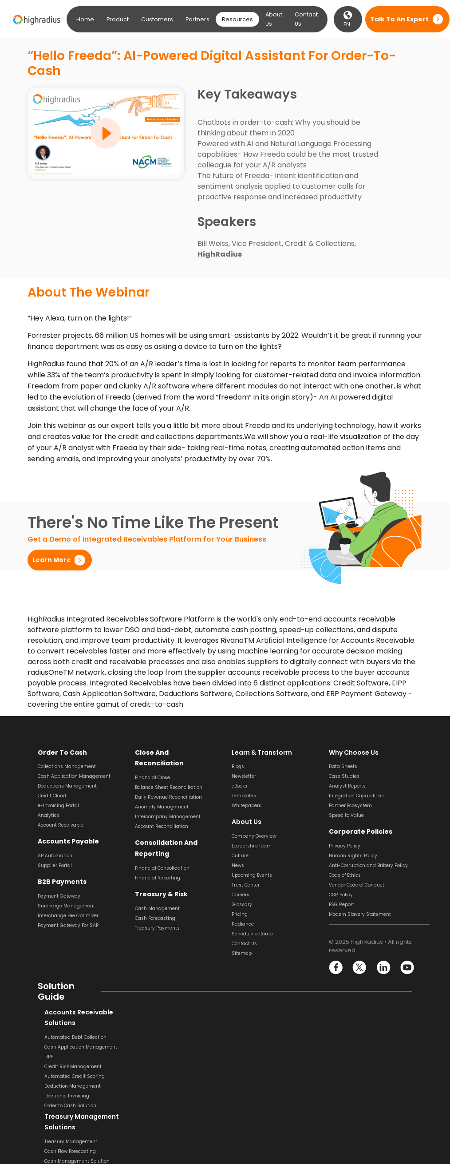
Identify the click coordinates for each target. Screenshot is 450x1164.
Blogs (238, 766)
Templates (244, 795)
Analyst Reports (347, 786)
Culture (240, 855)
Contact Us (306, 19)
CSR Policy (341, 894)
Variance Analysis (350, 1105)
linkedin (383, 967)
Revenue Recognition (159, 1066)
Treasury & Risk (159, 882)
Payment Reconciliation (356, 1056)
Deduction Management (66, 1086)
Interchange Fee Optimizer (68, 915)
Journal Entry (344, 1096)
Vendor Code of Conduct (356, 885)
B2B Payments (61, 881)
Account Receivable (60, 825)
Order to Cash (61, 752)
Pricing (240, 914)
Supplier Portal (55, 865)
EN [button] (347, 19)
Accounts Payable (67, 841)
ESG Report (341, 904)
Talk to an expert (399, 19)
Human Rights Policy (353, 855)
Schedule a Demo (252, 933)
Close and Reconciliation (176, 752)
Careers (240, 894)
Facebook (336, 967)
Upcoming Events (252, 875)
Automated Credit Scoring (68, 1076)
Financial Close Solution (356, 1115)
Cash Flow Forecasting (160, 1047)
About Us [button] (273, 19)
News (238, 865)
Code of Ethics (345, 875)
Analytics (48, 815)
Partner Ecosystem (350, 805)
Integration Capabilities (356, 795)
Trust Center (246, 885)
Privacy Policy (344, 846)
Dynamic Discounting (257, 1115)
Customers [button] (157, 19)
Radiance (243, 924)
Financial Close (152, 766)
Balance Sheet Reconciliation (168, 776)
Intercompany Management (168, 805)
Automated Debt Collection (69, 1037)
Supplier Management (258, 1096)
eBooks (239, 786)
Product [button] (118, 19)
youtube (406, 967)
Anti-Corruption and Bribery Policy (368, 865)
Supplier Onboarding (256, 1105)
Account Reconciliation (161, 815)
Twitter (359, 967)
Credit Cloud (52, 795)
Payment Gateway (59, 895)
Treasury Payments (157, 916)
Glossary (242, 904)
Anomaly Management (162, 795)
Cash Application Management (74, 776)
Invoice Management (256, 1086)
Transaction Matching (354, 1066)
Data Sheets (343, 766)
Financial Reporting (157, 866)
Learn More (51, 559)
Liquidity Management (161, 1076)
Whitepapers (246, 805)
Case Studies (344, 776)
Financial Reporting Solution (168, 1127)
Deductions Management (67, 786)
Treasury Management (161, 1037)
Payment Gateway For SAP (68, 925)
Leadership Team (252, 846)
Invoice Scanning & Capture (264, 1047)
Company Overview (254, 836)
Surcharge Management (66, 905)
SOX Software (344, 1076)
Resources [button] (237, 19)
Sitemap (242, 953)
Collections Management (67, 766)
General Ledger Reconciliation (363, 1086)
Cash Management (157, 897)
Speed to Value (346, 815)
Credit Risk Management (66, 1066)
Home (85, 19)
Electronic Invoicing (60, 1096)
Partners (197, 19)
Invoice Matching (252, 1076)
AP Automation (55, 855)
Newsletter (244, 776)
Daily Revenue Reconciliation (168, 786)
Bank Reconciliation (351, 1037)
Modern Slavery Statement (360, 914)
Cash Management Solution (167, 1056)
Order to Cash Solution (64, 1105)
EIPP (42, 1056)
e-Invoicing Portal (58, 805)
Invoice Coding (249, 1056)
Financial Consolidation (162, 856)
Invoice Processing (253, 1037)
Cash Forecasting (155, 906)
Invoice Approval (251, 1066)
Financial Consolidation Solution (172, 1117)
